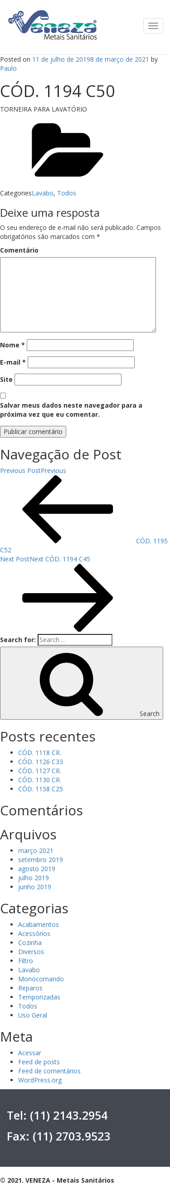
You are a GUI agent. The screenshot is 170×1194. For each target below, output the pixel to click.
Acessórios (34, 933)
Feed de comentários (49, 1071)
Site (6, 379)
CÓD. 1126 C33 (40, 761)
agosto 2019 (36, 868)
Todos (66, 193)
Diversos (31, 951)
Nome (12, 345)
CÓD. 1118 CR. (39, 752)
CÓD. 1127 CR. (39, 770)
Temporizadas (39, 997)
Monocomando (41, 979)
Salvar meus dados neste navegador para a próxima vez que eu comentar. (71, 410)
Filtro (25, 960)
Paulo (8, 68)
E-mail (13, 362)
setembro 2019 (40, 859)
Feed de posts (39, 1062)
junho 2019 (34, 886)
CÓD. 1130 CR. (39, 779)
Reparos (30, 988)
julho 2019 (33, 877)
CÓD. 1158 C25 (40, 789)
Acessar (29, 1052)
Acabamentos (38, 924)
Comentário (19, 250)
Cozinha (30, 942)
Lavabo (42, 193)
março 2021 (35, 850)
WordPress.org (40, 1080)
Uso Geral (32, 1015)
